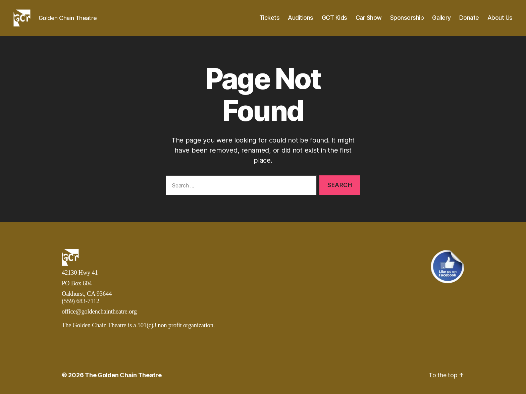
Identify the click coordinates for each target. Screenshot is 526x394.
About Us (500, 17)
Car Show (369, 17)
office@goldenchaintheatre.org (99, 311)
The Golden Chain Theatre (123, 375)
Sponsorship (407, 17)
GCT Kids (334, 17)
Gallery (441, 17)
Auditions (300, 17)
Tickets (269, 17)
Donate (469, 17)
